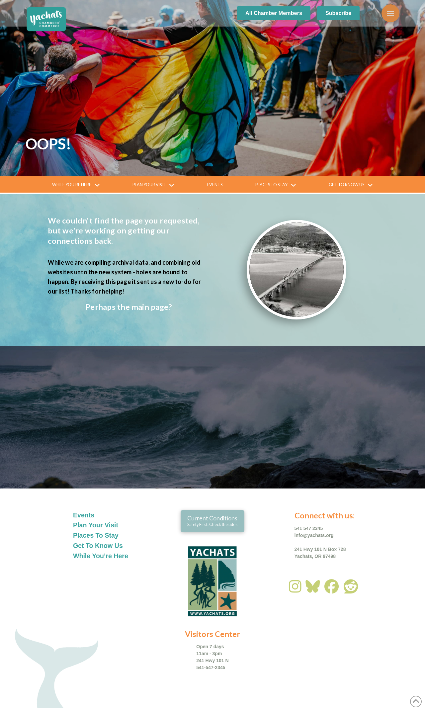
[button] (390, 13)
